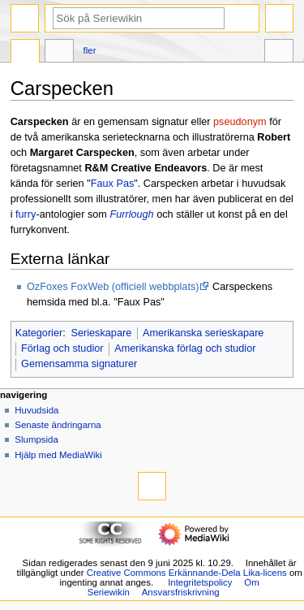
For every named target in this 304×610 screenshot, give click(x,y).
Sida (25, 53)
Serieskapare (101, 333)
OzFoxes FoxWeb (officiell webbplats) (113, 286)
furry (25, 214)
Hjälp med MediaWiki (58, 455)
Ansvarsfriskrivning (181, 592)
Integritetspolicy (200, 582)
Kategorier (39, 333)
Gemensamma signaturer (79, 364)
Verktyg (279, 53)
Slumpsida (36, 439)
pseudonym (240, 122)
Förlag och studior (62, 348)
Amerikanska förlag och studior (184, 348)
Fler (89, 50)
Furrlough (131, 214)
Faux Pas (113, 183)
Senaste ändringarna (58, 425)
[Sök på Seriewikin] (139, 18)
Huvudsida (36, 410)
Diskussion (59, 53)
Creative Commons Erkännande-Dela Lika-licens (187, 573)
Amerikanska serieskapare (203, 333)
